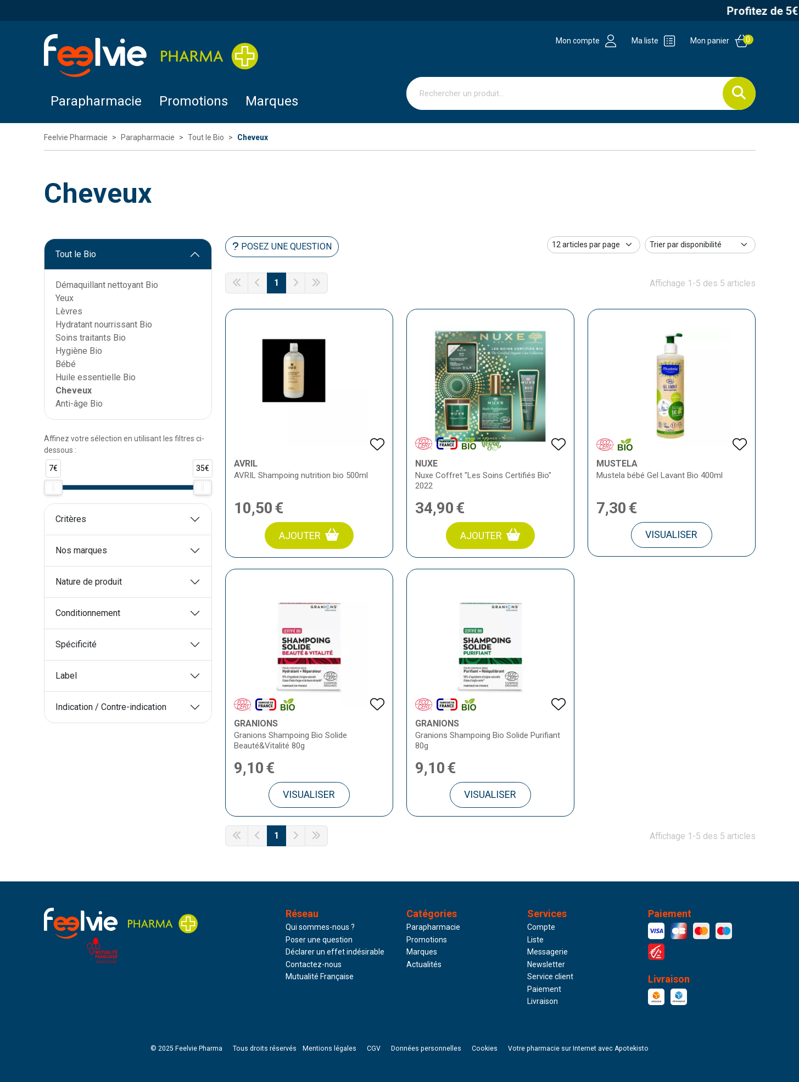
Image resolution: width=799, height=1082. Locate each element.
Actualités (424, 964)
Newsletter (546, 964)
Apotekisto (578, 1048)
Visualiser (671, 534)
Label (66, 675)
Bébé (65, 364)
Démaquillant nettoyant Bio (106, 285)
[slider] (53, 487)
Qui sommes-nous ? (320, 927)
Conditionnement (87, 613)
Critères (70, 519)
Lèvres (68, 311)
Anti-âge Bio (79, 403)
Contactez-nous (314, 964)
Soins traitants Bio (90, 337)
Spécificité (76, 644)
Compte (541, 927)
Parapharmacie (96, 101)
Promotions (426, 939)
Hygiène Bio (78, 351)
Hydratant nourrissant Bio (103, 324)
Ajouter (309, 535)
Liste (535, 939)
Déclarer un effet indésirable (335, 951)
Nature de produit (88, 581)
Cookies (485, 1048)
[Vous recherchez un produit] (564, 93)
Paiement (544, 989)
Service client (550, 976)
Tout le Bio (75, 254)
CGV (374, 1048)
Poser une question (319, 939)
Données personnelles (426, 1048)
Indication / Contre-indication (110, 707)
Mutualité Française (320, 976)
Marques (271, 101)
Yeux (64, 298)
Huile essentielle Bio (95, 377)
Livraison (542, 1001)
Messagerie (547, 951)
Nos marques (81, 550)
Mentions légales (329, 1048)
